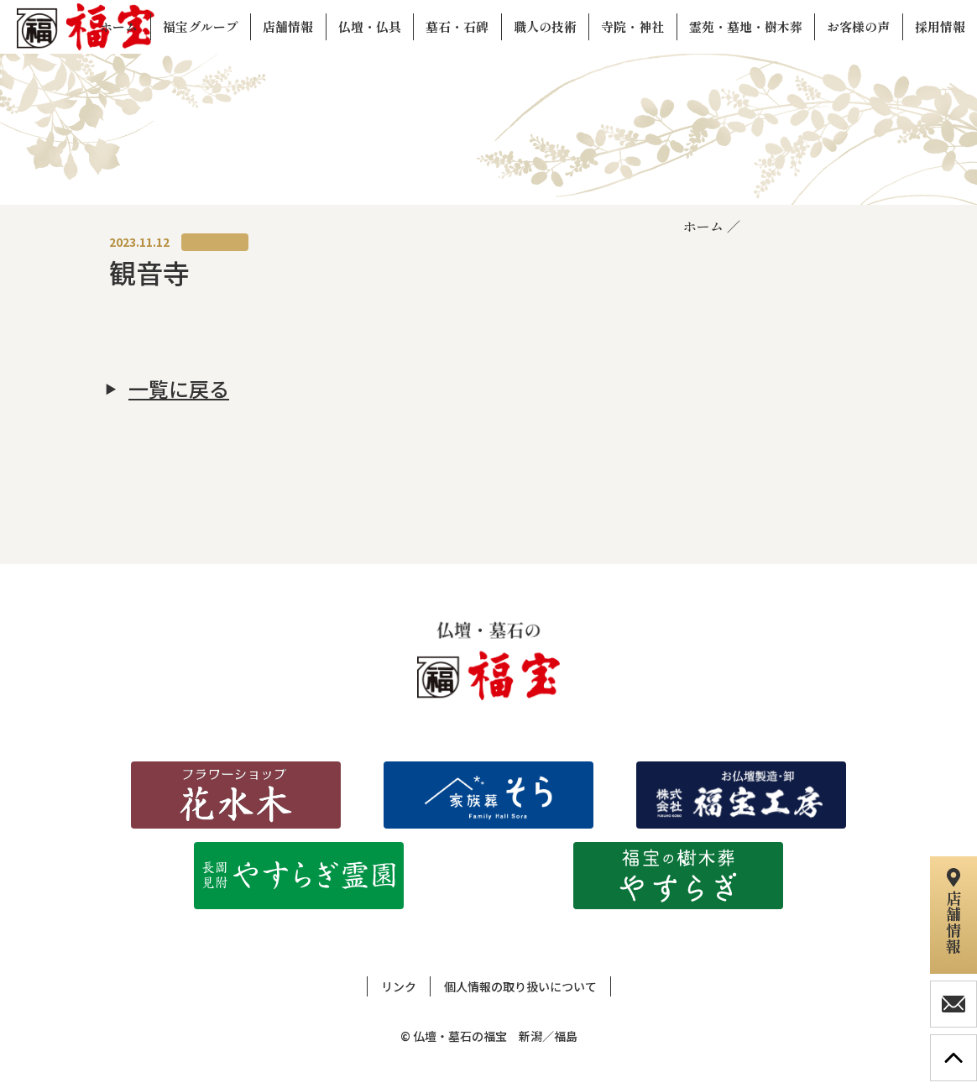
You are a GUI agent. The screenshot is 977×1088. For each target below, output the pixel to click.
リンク (398, 986)
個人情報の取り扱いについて (520, 986)
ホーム (703, 226)
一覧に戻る (178, 389)
